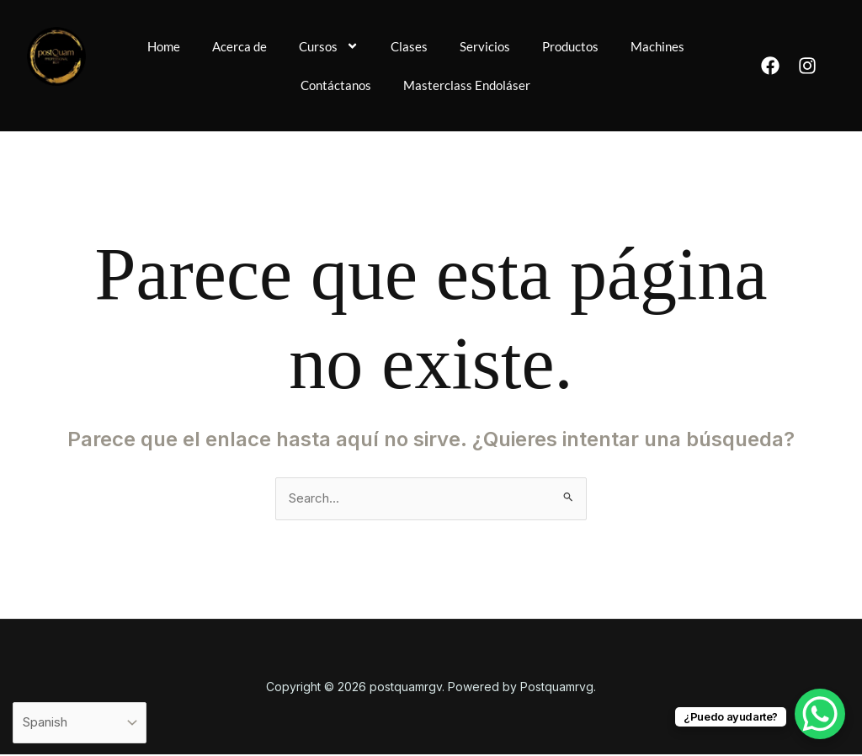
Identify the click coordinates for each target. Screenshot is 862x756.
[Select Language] (85, 721)
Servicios (530, 46)
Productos (618, 46)
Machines (281, 85)
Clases (453, 46)
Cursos (370, 46)
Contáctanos (378, 85)
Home (201, 46)
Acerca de (279, 46)
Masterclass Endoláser (513, 85)
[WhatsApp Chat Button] (820, 714)
